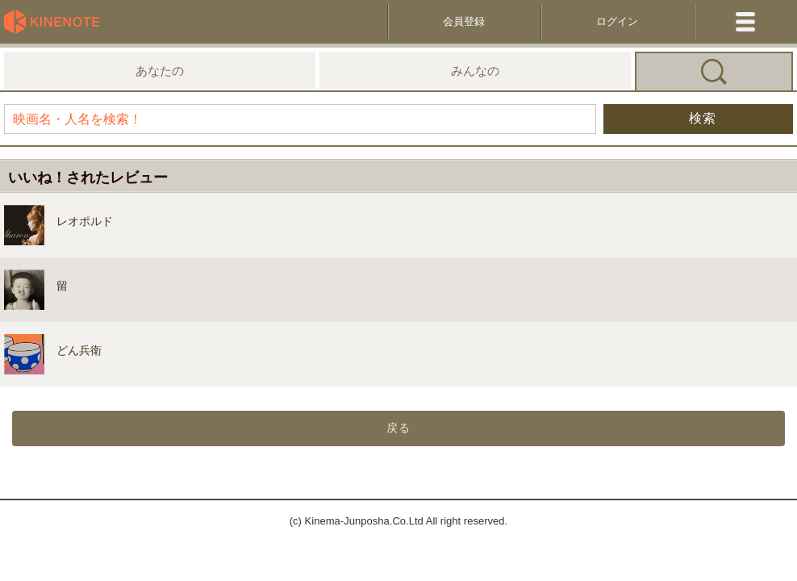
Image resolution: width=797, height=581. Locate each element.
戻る (398, 427)
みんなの (475, 70)
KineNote (56, 22)
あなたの (160, 70)
